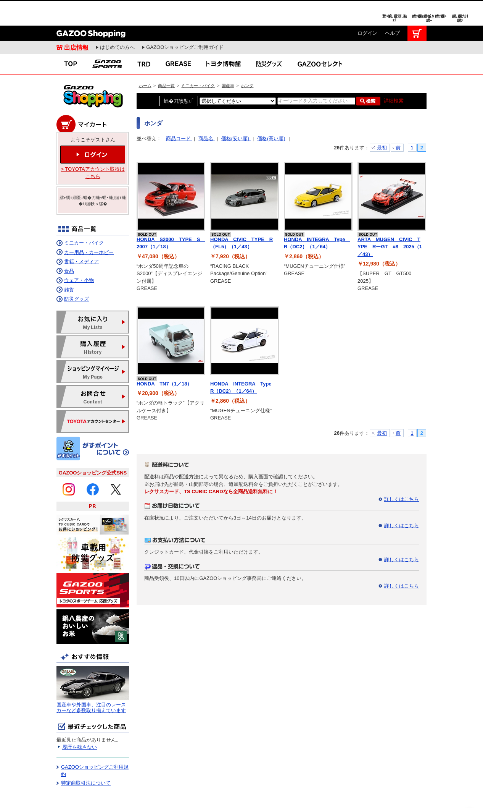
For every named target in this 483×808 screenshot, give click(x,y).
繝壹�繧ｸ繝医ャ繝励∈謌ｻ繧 (469, 792)
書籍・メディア (81, 236)
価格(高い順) (271, 113)
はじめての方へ (117, 21)
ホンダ (247, 60)
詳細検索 (394, 75)
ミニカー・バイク (198, 60)
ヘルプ (392, 7)
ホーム (145, 60)
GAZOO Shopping (91, 7)
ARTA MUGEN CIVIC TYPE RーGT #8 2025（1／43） (389, 221)
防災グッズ (76, 273)
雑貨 (69, 264)
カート (417, 7)
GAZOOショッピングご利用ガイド (185, 21)
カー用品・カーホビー (89, 227)
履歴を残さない (79, 721)
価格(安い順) (236, 113)
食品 (69, 245)
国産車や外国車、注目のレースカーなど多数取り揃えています (91, 682)
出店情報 (76, 21)
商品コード (179, 113)
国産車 (228, 60)
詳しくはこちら (401, 473)
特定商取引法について (86, 757)
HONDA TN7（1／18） (164, 358)
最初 (382, 122)
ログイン (367, 7)
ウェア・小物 (79, 254)
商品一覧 (166, 60)
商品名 (206, 113)
